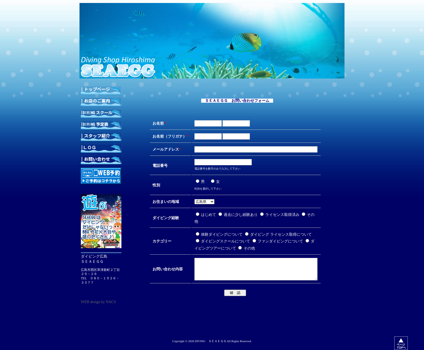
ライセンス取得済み (280, 215)
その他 (246, 248)
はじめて (206, 215)
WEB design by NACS (98, 302)
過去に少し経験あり (238, 215)
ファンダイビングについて (278, 241)
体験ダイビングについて (220, 234)
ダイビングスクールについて (223, 241)
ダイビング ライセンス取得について (278, 234)
